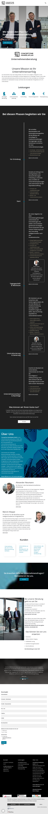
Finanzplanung (21, 768)
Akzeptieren (27, 804)
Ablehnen (13, 804)
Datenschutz (6, 771)
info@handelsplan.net (8, 766)
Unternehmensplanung (23, 764)
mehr (41, 804)
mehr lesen (18, 506)
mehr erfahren (33, 158)
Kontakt (24, 421)
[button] (45, 3)
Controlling (20, 765)
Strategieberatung (22, 762)
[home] (14, 3)
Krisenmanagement (22, 767)
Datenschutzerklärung (6, 737)
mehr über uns (7, 42)
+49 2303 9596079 (7, 768)
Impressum (5, 769)
